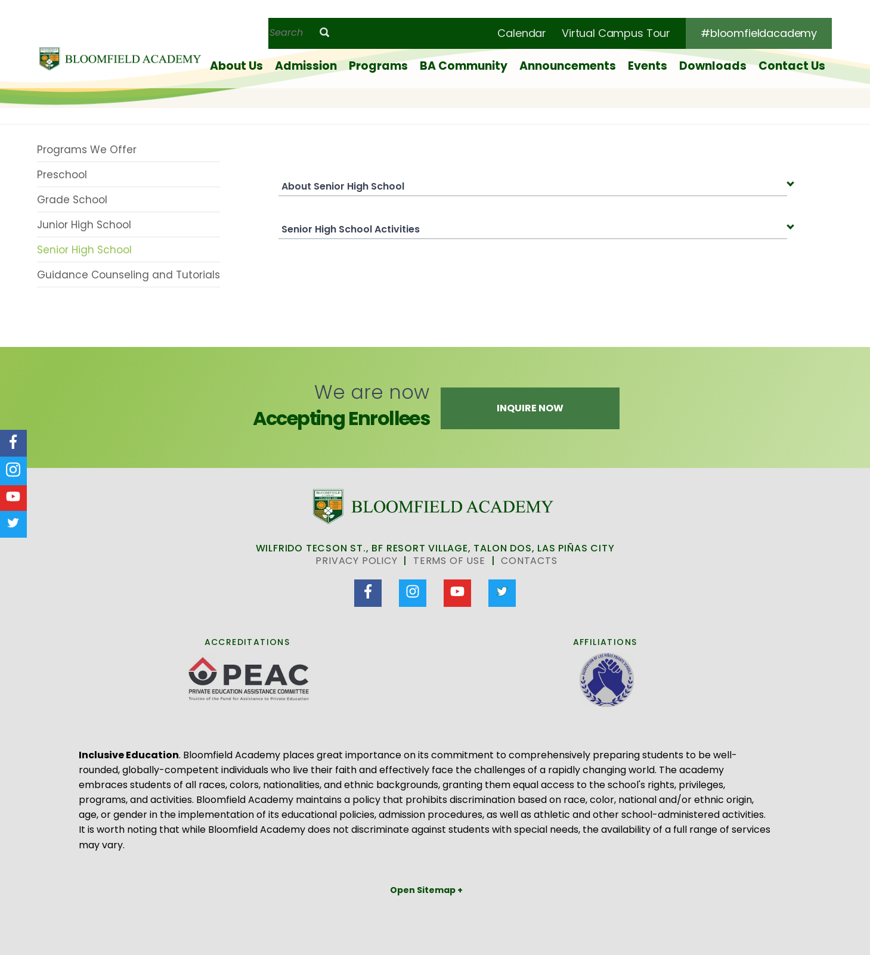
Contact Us (791, 66)
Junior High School (84, 225)
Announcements (567, 66)
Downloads (713, 66)
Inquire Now (530, 408)
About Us (236, 66)
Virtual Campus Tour (616, 33)
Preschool (62, 175)
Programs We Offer (87, 149)
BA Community (463, 66)
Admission (306, 66)
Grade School (72, 200)
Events (647, 66)
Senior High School (84, 250)
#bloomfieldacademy (759, 33)
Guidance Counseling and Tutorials (128, 275)
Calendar (521, 33)
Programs (378, 66)
